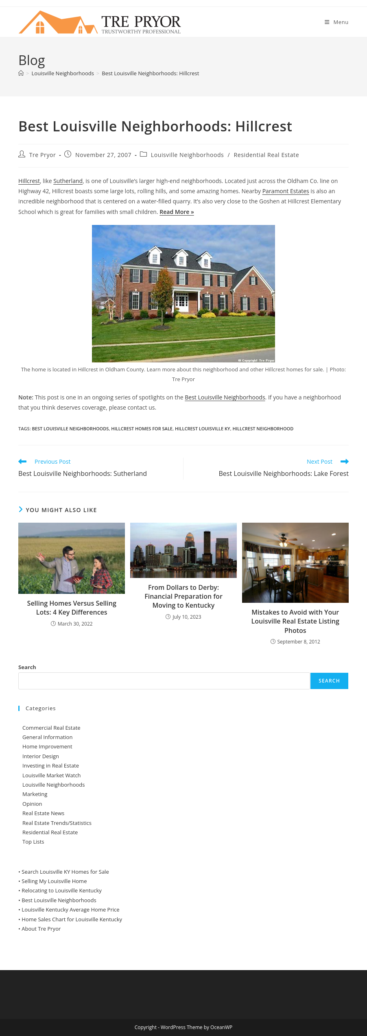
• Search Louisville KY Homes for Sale (63, 871)
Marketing (34, 794)
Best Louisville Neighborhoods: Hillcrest (150, 73)
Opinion (32, 803)
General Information (47, 737)
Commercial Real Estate (51, 727)
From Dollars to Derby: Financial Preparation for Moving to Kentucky (183, 596)
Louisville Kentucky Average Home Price (70, 909)
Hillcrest (29, 181)
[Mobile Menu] (337, 22)
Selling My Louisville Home (54, 881)
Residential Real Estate (266, 155)
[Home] (21, 73)
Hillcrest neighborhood (262, 428)
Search (27, 667)
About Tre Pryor (41, 928)
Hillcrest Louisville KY (202, 428)
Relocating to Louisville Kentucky (62, 890)
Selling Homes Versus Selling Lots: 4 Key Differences (71, 608)
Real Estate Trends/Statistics (57, 823)
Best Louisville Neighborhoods (225, 397)
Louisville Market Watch (51, 775)
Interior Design (40, 756)
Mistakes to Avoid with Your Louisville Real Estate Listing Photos (295, 621)
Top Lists (33, 841)
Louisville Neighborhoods (187, 155)
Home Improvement (47, 746)
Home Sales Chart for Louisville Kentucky (72, 919)
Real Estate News (43, 813)
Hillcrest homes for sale (142, 428)
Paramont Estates (285, 191)
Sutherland (68, 181)
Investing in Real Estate (50, 765)
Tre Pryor (42, 155)
